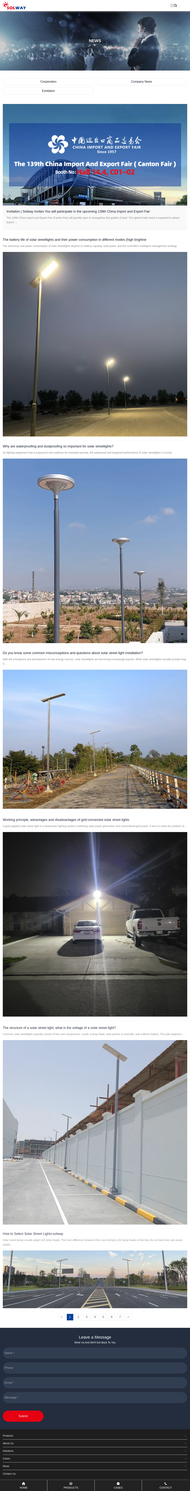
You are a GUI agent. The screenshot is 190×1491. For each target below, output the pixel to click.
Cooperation (48, 81)
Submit (23, 1416)
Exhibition (48, 90)
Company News (141, 81)
